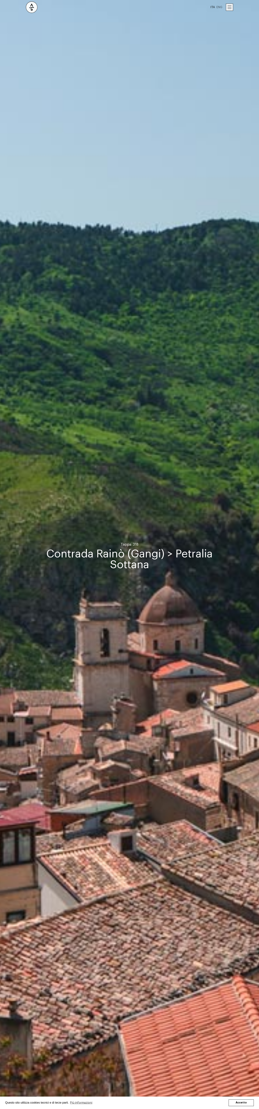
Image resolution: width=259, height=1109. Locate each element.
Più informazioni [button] (81, 1102)
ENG (219, 7)
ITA (212, 7)
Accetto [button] (241, 1102)
